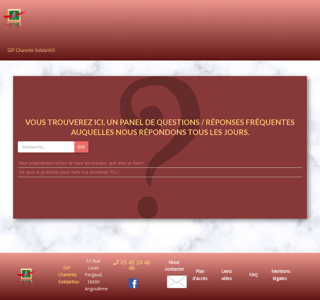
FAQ (253, 275)
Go (81, 146)
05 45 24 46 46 (134, 265)
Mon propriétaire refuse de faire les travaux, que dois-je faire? (81, 163)
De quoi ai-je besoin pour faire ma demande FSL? (69, 172)
